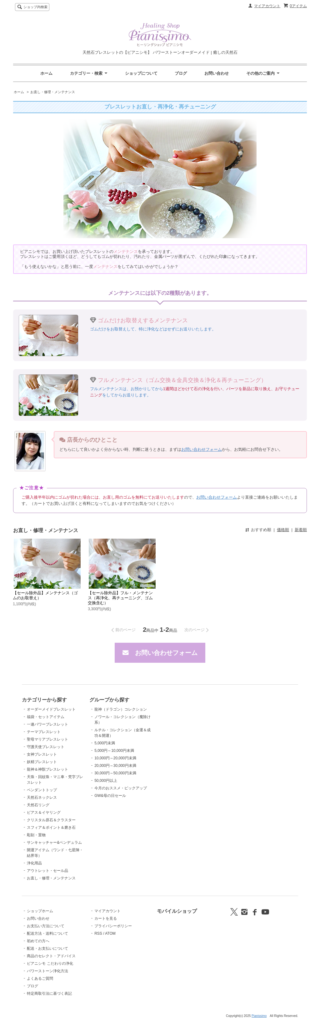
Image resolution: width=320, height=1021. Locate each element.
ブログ (181, 73)
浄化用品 (34, 863)
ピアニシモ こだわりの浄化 (50, 963)
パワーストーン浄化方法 (47, 971)
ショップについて (141, 73)
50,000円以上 (105, 780)
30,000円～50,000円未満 (115, 773)
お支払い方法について (45, 926)
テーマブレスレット (44, 732)
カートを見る (105, 918)
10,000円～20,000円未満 (115, 758)
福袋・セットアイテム (45, 717)
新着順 (301, 529)
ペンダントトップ (42, 790)
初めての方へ (38, 941)
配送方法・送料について (47, 933)
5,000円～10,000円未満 (114, 750)
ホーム (46, 73)
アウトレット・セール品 (47, 870)
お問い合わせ (216, 73)
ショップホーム (40, 911)
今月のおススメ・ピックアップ (120, 788)
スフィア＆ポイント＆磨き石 (51, 827)
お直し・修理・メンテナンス (52, 92)
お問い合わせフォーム (201, 449)
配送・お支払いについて (47, 948)
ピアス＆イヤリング (44, 812)
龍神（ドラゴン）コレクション (120, 709)
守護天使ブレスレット (45, 747)
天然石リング (38, 805)
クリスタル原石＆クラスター (51, 820)
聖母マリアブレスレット (47, 739)
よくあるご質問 (40, 978)
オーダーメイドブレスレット (51, 709)
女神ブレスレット (42, 754)
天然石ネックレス (42, 797)
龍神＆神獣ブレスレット (47, 769)
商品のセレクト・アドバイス (51, 956)
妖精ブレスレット (42, 762)
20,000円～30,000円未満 (115, 765)
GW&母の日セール (110, 795)
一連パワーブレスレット (47, 724)
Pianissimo (259, 1016)
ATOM (110, 933)
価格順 (283, 529)
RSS (98, 933)
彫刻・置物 (36, 835)
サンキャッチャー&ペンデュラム (54, 842)
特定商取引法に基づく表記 (49, 993)
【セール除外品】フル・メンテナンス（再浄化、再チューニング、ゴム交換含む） (120, 598)
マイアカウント (267, 6)
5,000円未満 (104, 743)
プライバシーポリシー (113, 926)
